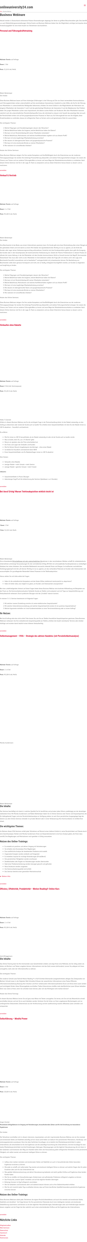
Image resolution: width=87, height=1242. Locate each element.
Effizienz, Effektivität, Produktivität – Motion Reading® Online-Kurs (29, 889)
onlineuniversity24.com (16, 7)
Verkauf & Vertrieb (8, 176)
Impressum (3, 1233)
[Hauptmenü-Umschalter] (85, 5)
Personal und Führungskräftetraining (16, 31)
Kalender (3, 1236)
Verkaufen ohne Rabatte (10, 325)
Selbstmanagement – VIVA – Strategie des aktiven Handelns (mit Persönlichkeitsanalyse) (39, 636)
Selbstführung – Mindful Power (13, 1019)
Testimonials (4, 1238)
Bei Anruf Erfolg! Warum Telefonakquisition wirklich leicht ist (27, 492)
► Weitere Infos (5, 877)
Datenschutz (4, 1231)
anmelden (3, 171)
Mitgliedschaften (5, 1226)
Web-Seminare (4, 1228)
